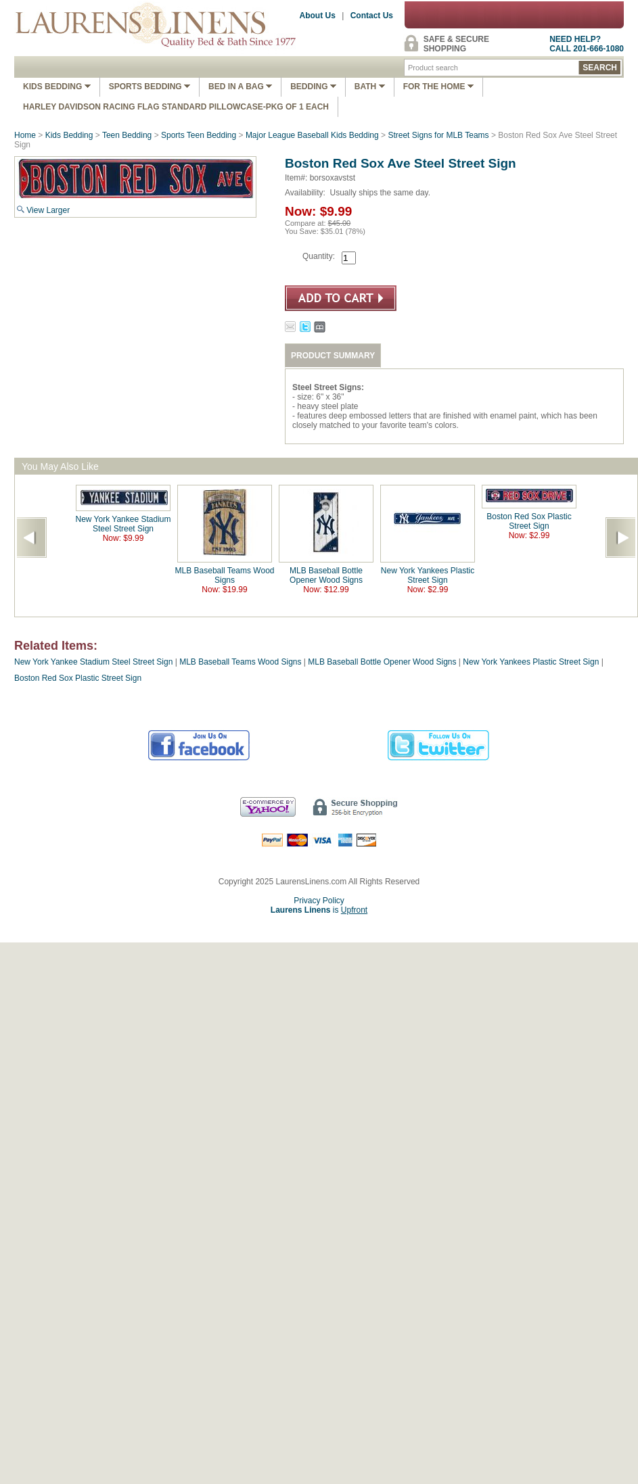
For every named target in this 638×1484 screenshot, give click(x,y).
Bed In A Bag (240, 86)
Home (25, 135)
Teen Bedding (127, 135)
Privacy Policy (319, 900)
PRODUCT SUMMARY (333, 355)
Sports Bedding (149, 86)
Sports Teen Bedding (198, 135)
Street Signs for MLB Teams (438, 135)
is (319, 910)
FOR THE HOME (438, 86)
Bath (370, 86)
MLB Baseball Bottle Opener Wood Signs (326, 575)
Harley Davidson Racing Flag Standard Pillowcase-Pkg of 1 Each (176, 107)
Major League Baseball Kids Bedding (312, 135)
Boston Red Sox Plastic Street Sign (528, 521)
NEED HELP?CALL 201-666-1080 (586, 43)
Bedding (313, 86)
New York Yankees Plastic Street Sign (427, 575)
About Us (318, 15)
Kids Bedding (57, 86)
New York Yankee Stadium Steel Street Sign (123, 523)
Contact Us (371, 15)
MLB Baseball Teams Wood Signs (225, 575)
